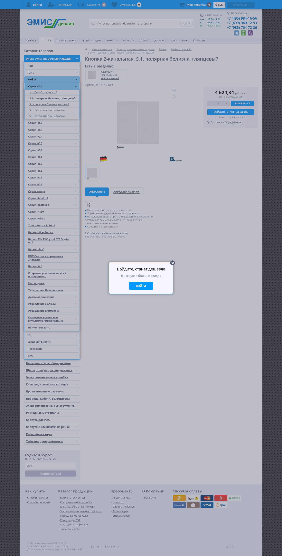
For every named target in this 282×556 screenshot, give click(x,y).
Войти (141, 286)
